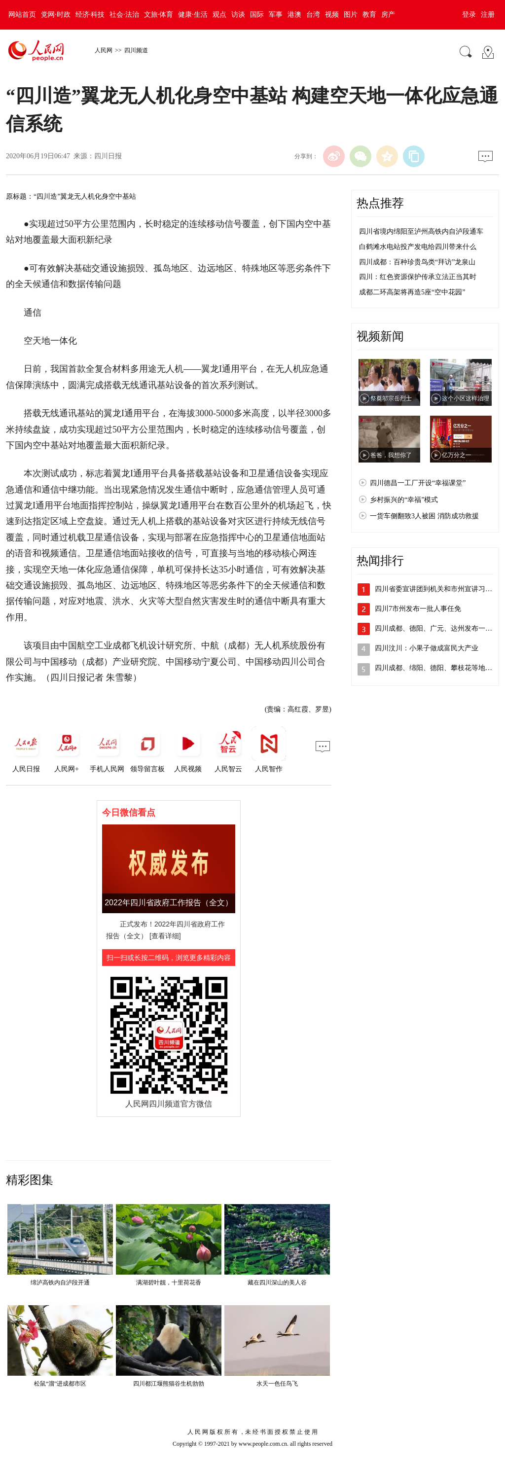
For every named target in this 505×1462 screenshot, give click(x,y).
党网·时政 (56, 14)
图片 (351, 14)
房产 (388, 14)
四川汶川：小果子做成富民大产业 (426, 648)
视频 (332, 14)
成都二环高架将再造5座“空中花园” (412, 292)
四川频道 (136, 50)
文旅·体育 (159, 14)
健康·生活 (193, 14)
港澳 (294, 14)
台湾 (313, 14)
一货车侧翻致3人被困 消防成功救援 (424, 516)
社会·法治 (124, 14)
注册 (488, 14)
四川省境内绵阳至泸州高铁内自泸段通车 (421, 231)
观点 (219, 14)
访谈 (238, 14)
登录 (469, 14)
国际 (257, 14)
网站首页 (22, 14)
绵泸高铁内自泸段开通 (60, 1282)
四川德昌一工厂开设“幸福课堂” (418, 483)
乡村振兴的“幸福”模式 (404, 499)
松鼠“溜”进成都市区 (60, 1383)
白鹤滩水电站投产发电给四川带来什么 (417, 246)
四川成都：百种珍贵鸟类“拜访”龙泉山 (417, 262)
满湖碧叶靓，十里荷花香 (168, 1282)
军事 (276, 14)
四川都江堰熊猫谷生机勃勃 (168, 1383)
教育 (369, 14)
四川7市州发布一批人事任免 (418, 608)
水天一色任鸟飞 (277, 1383)
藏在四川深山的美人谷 (277, 1282)
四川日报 (108, 156)
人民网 (103, 50)
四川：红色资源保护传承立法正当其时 (417, 277)
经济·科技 (90, 14)
